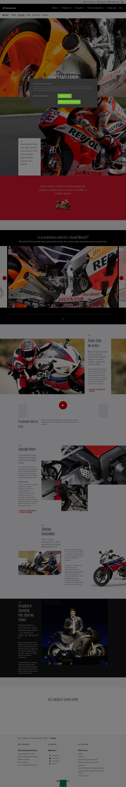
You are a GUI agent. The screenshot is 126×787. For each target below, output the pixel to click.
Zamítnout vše (64, 95)
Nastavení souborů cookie (41, 95)
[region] (63, 93)
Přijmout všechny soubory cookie (69, 101)
